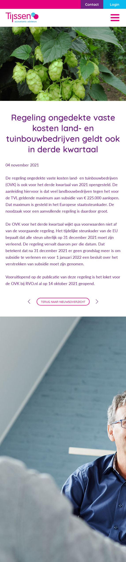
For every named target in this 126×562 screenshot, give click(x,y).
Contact (92, 4)
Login (114, 4)
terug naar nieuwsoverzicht (63, 302)
